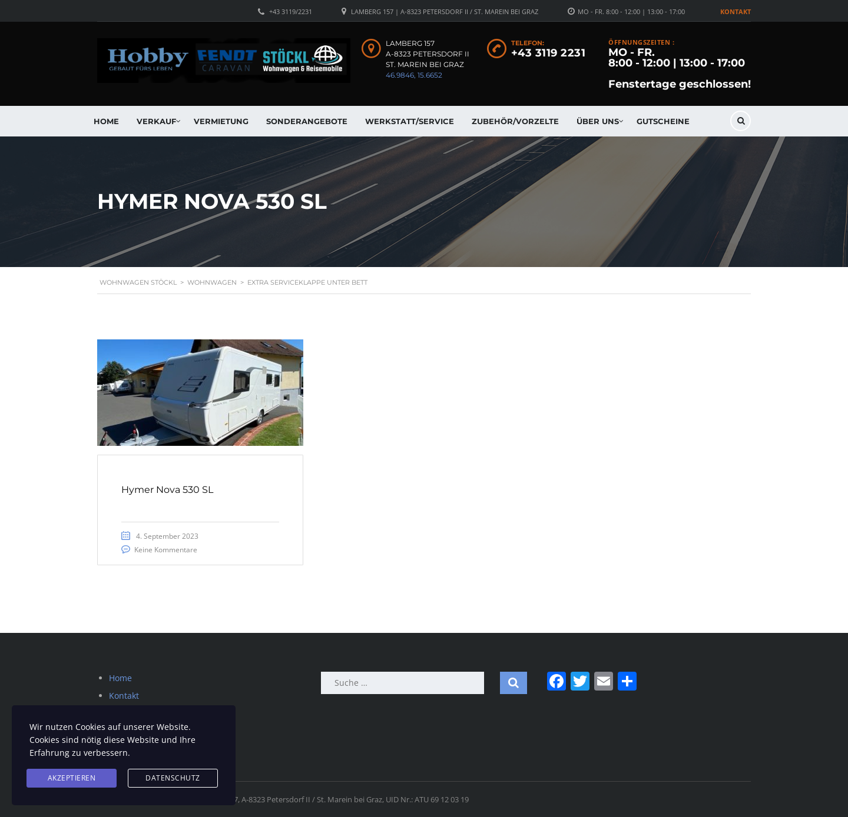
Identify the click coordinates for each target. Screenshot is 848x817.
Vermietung (221, 121)
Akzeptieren (72, 778)
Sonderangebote (306, 121)
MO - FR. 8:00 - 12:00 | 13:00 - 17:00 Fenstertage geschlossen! (679, 68)
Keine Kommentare (165, 550)
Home (106, 121)
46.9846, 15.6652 (414, 75)
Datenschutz (172, 778)
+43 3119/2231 (290, 11)
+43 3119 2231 (548, 52)
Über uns (598, 121)
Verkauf (156, 121)
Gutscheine (663, 121)
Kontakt (735, 11)
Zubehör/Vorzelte (515, 121)
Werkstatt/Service (409, 121)
